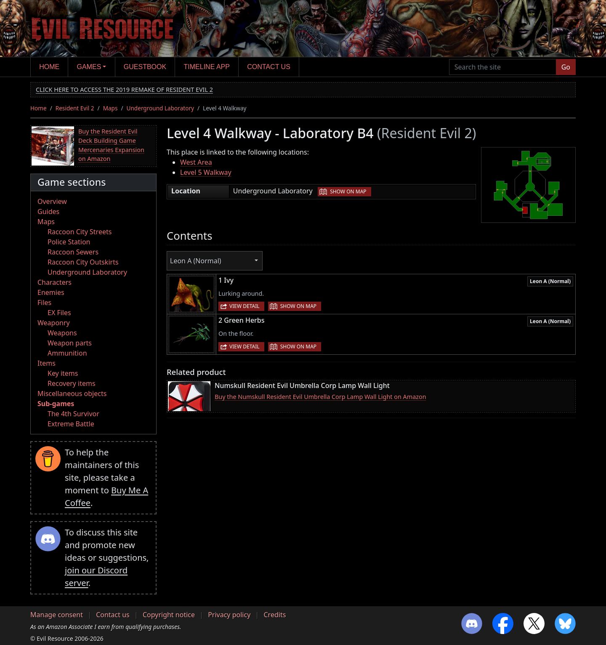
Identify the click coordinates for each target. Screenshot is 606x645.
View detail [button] (244, 306)
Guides (48, 211)
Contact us (268, 66)
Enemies (50, 292)
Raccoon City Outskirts (83, 262)
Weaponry (53, 322)
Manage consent (56, 614)
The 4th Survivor (73, 413)
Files (44, 302)
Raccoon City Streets (80, 231)
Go (565, 67)
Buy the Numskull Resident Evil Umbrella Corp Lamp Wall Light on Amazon (320, 397)
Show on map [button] (348, 191)
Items (46, 363)
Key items (63, 373)
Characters (54, 282)
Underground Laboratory (160, 108)
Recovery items (72, 383)
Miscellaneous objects (71, 393)
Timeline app (207, 66)
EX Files (59, 312)
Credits (274, 614)
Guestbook (145, 66)
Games (89, 66)
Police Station (69, 241)
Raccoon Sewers (73, 252)
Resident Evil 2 (75, 108)
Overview (52, 201)
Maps (110, 108)
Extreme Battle (71, 423)
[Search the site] (502, 67)
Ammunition (67, 353)
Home (49, 66)
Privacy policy (229, 614)
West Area (196, 162)
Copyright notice (169, 614)
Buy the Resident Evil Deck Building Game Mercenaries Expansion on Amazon (111, 145)
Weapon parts (70, 343)
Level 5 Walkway (205, 172)
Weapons (62, 332)
